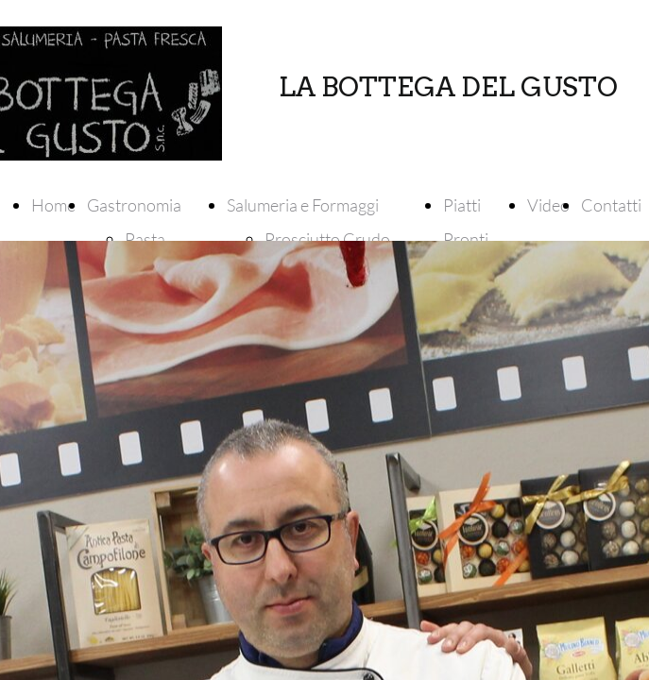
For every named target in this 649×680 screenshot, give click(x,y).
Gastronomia (134, 205)
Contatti (611, 205)
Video (548, 205)
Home (53, 205)
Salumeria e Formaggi (303, 205)
